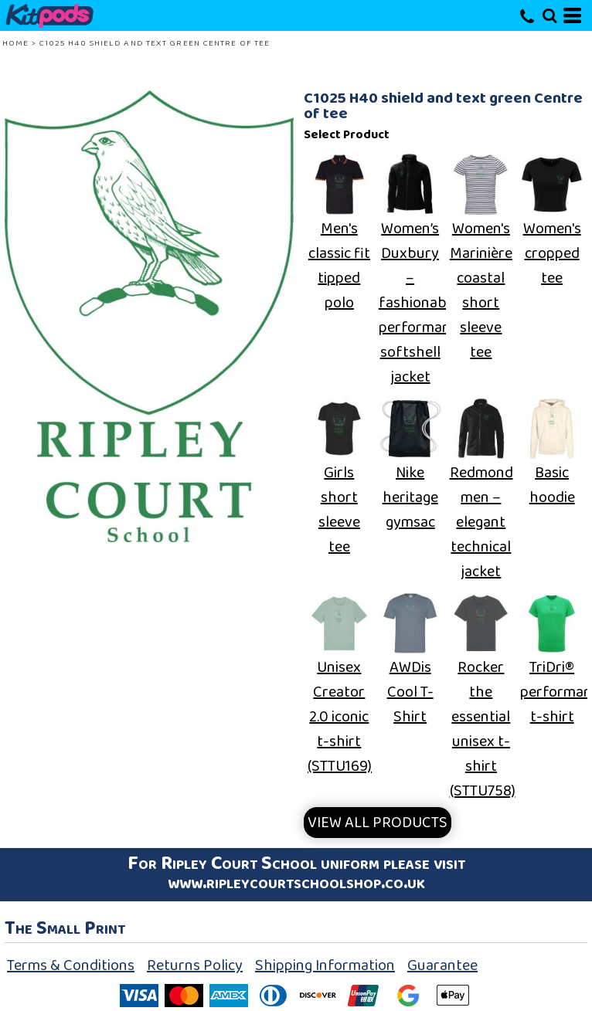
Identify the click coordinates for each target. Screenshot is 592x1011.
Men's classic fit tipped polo (339, 265)
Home (15, 43)
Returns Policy (195, 965)
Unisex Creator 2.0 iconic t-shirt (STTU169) (340, 717)
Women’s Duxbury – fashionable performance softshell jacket (422, 302)
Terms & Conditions (70, 965)
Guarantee (442, 965)
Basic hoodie (552, 485)
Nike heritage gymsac (410, 497)
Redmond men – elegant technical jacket (481, 522)
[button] (549, 15)
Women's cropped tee (552, 253)
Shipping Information (325, 965)
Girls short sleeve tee (339, 509)
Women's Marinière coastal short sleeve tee (481, 290)
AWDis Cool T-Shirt (410, 692)
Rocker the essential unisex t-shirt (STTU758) (482, 729)
